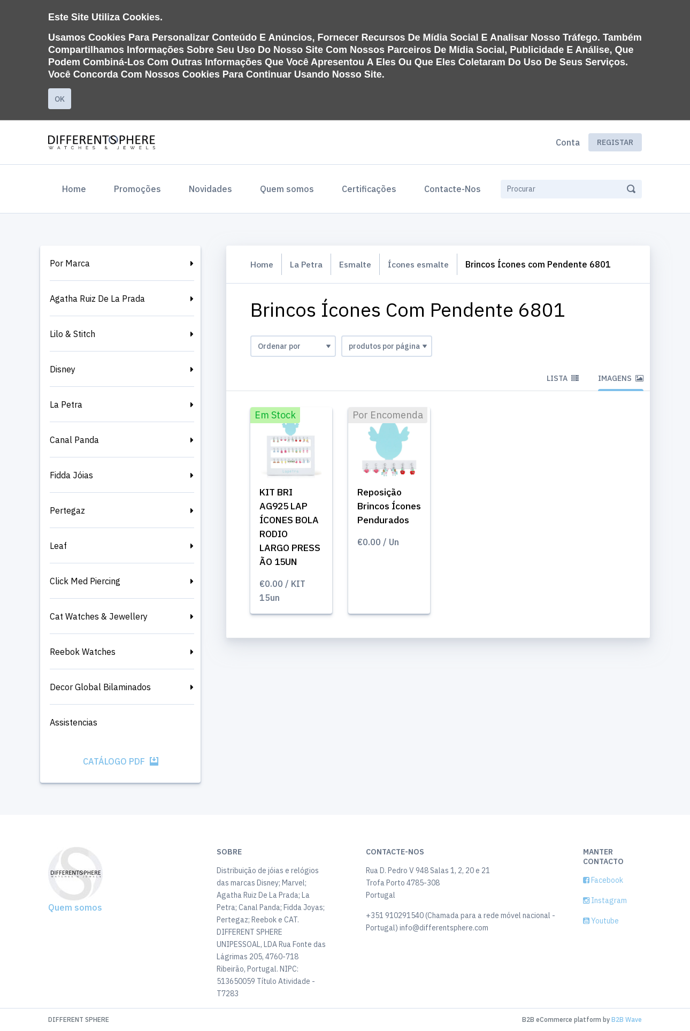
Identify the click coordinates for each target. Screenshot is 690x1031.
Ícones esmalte (424, 264)
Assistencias (73, 722)
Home (76, 187)
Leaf (58, 545)
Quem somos (287, 189)
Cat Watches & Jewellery (99, 616)
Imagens (620, 378)
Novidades (210, 189)
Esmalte (358, 264)
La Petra (66, 404)
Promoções (137, 189)
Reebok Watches (83, 651)
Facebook (603, 880)
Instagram (605, 900)
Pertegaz (67, 510)
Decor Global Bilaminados (100, 687)
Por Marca (70, 263)
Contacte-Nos (452, 189)
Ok (60, 99)
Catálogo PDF (120, 761)
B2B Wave (626, 1019)
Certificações (369, 189)
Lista (563, 378)
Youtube (601, 921)
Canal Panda (74, 439)
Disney (62, 369)
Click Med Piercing (85, 581)
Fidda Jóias (71, 475)
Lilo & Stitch (72, 334)
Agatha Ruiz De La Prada (97, 298)
